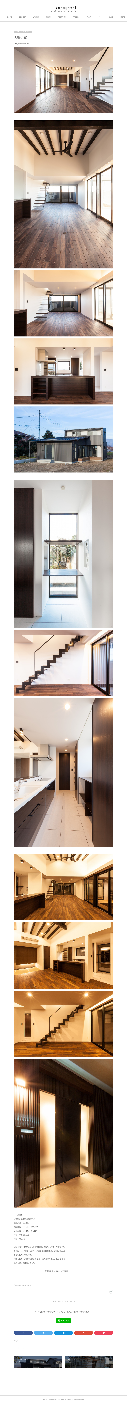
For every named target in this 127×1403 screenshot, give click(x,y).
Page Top (63, 1389)
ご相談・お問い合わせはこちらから (63, 1301)
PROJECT (29, 17)
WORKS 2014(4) (26, 1285)
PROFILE (83, 17)
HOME (16, 17)
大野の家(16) (17, 1285)
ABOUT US (69, 17)
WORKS (43, 17)
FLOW (96, 17)
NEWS (55, 17)
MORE (108, 17)
